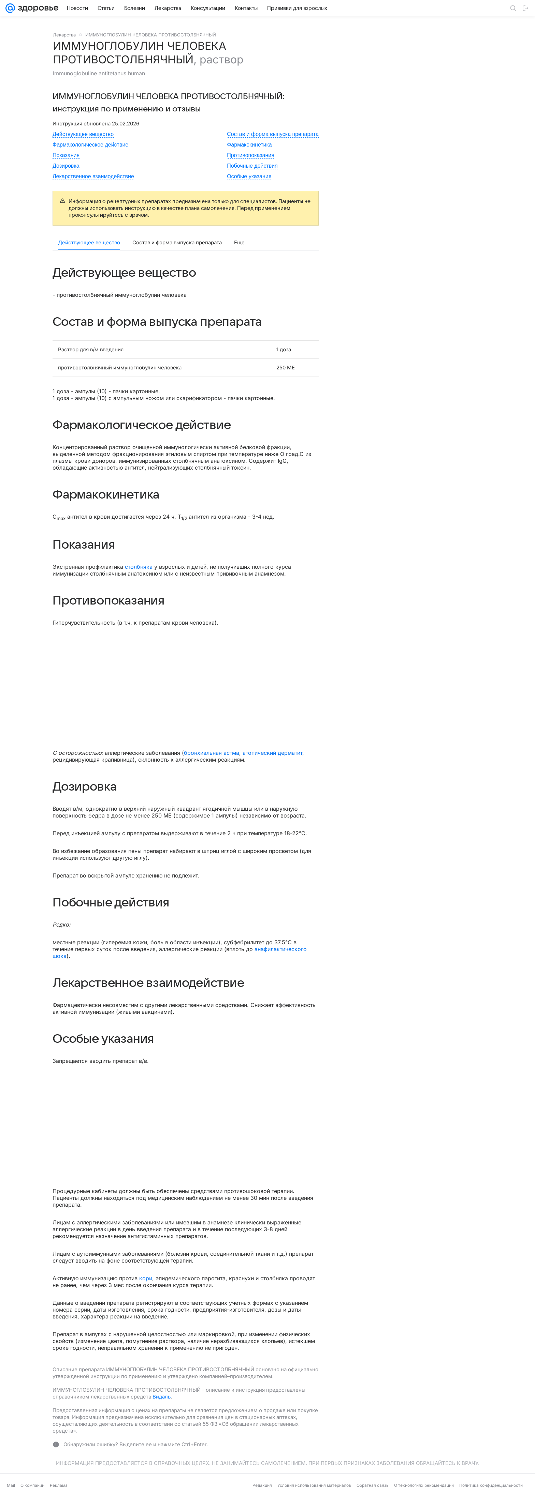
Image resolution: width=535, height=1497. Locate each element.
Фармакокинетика (249, 145)
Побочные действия (252, 166)
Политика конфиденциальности (491, 1485)
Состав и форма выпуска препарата (273, 134)
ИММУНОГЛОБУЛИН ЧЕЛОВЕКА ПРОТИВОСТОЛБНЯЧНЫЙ (150, 34)
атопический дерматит (272, 752)
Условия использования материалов (314, 1485)
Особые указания (249, 176)
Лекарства (64, 34)
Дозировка (66, 166)
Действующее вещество (83, 134)
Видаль (162, 1396)
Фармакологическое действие (90, 145)
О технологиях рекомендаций (424, 1485)
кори (145, 1278)
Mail (11, 1485)
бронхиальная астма (211, 752)
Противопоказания (250, 155)
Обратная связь (373, 1485)
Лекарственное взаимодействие (93, 176)
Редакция (262, 1485)
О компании (32, 1485)
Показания (66, 155)
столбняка (139, 566)
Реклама (59, 1485)
